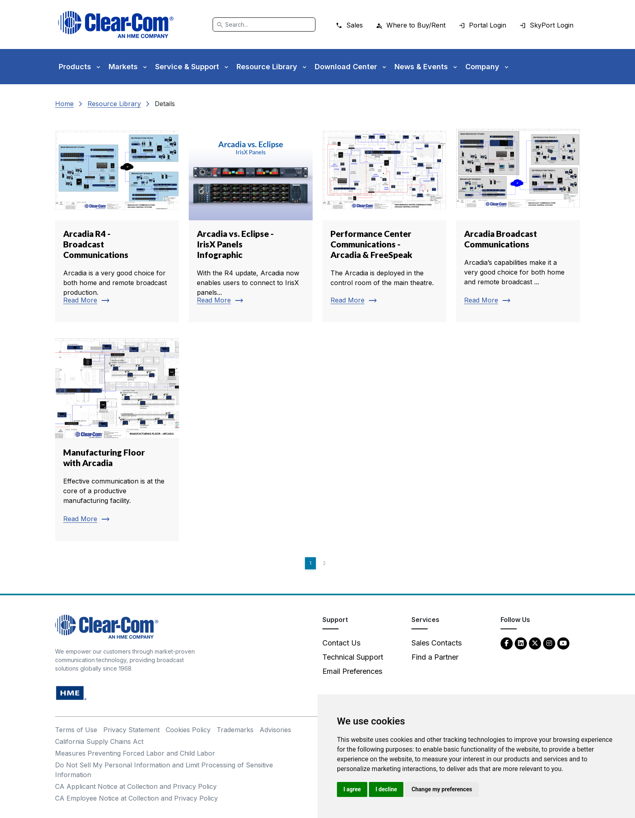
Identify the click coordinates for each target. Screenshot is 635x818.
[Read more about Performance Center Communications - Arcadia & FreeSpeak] (384, 221)
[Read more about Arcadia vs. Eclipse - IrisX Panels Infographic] (251, 221)
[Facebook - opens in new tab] (507, 643)
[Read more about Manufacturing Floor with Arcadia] (117, 440)
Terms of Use (76, 730)
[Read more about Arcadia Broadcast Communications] (518, 221)
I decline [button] (386, 789)
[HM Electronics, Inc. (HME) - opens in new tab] (71, 692)
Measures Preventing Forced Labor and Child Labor (135, 753)
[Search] (264, 24)
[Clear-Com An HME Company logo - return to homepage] (106, 626)
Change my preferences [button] (441, 789)
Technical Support (352, 657)
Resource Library (114, 104)
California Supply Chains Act (99, 741)
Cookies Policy (188, 730)
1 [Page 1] (310, 563)
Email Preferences (352, 671)
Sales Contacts (436, 643)
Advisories (275, 730)
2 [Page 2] (324, 563)
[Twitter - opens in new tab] (535, 643)
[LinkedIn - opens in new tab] (521, 643)
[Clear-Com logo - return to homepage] (116, 24)
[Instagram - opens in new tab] (549, 643)
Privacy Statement (131, 730)
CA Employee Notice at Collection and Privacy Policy (136, 798)
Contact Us (341, 643)
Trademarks (235, 730)
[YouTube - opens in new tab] (563, 643)
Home (64, 104)
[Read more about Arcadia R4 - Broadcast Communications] (117, 221)
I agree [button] (352, 789)
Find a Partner (434, 657)
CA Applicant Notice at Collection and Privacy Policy (136, 786)
